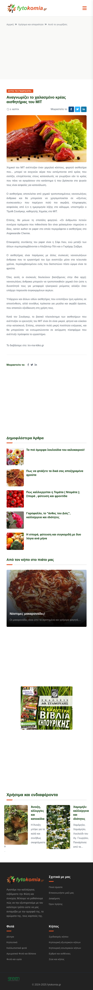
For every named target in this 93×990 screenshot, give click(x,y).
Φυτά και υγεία (14, 959)
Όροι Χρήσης (56, 904)
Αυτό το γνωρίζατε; (58, 24)
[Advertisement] (46, 50)
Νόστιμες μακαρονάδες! (27, 613)
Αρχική (10, 24)
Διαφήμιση (54, 898)
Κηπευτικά (12, 942)
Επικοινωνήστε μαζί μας (61, 892)
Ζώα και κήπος (56, 959)
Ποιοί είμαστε (56, 887)
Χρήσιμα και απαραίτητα (30, 24)
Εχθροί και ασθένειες (60, 953)
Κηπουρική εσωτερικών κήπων (65, 948)
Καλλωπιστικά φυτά (17, 948)
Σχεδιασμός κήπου (58, 936)
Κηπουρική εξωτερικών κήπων (65, 942)
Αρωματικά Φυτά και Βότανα (21, 953)
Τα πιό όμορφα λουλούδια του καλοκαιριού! (55, 449)
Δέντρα (10, 936)
